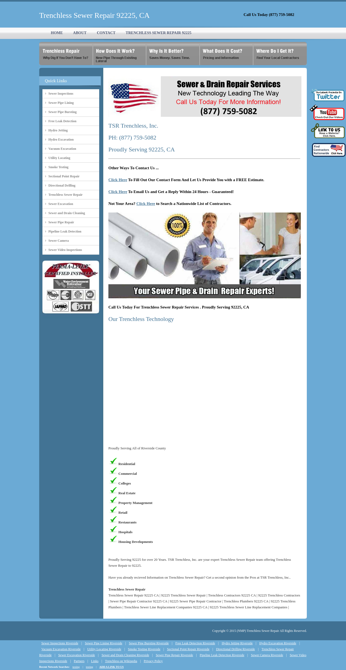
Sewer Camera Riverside (267, 655)
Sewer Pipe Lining (61, 103)
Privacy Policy (153, 661)
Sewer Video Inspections (65, 250)
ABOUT (79, 33)
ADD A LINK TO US (111, 666)
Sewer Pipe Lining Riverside (103, 643)
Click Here (117, 180)
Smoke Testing (58, 167)
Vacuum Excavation (62, 149)
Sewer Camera (58, 241)
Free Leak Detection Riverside (195, 643)
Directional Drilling (61, 185)
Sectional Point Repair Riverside (188, 649)
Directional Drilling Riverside (235, 649)
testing (76, 666)
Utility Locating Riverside (104, 649)
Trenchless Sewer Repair (65, 195)
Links (94, 661)
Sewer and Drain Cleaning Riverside (125, 655)
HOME (57, 33)
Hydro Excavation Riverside (277, 643)
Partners (79, 661)
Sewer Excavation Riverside (76, 655)
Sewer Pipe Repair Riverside (174, 655)
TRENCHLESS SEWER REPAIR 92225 (158, 33)
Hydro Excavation (61, 139)
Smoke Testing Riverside (144, 649)
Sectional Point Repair (63, 176)
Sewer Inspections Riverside (59, 643)
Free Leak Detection (62, 121)
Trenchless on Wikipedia (121, 661)
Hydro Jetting (58, 130)
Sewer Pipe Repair (61, 222)
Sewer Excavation (60, 204)
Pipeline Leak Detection (64, 231)
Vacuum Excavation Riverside (61, 649)
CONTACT (106, 33)
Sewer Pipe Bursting (62, 112)
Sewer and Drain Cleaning (66, 213)
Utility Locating (59, 158)
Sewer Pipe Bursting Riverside (149, 643)
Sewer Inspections (60, 93)
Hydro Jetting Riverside (237, 643)
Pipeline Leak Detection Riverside (222, 655)
